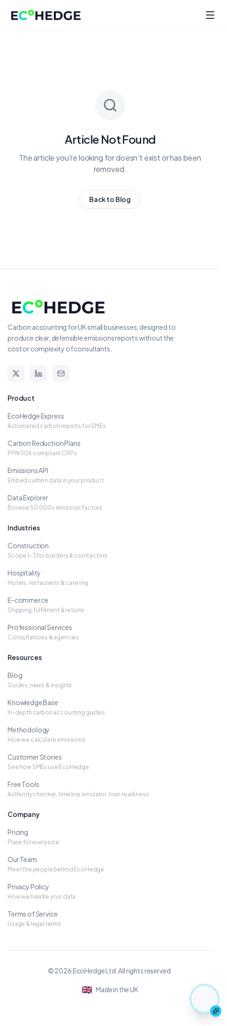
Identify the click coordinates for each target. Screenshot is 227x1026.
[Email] (61, 373)
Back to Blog (110, 199)
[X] (16, 373)
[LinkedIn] (38, 373)
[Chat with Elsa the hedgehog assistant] (204, 999)
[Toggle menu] (210, 15)
